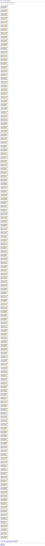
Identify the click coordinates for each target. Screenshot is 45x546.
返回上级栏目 (2, 544)
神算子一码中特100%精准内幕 (5, 0)
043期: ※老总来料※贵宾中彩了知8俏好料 (10, 541)
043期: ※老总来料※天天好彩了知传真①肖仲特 (11, 540)
